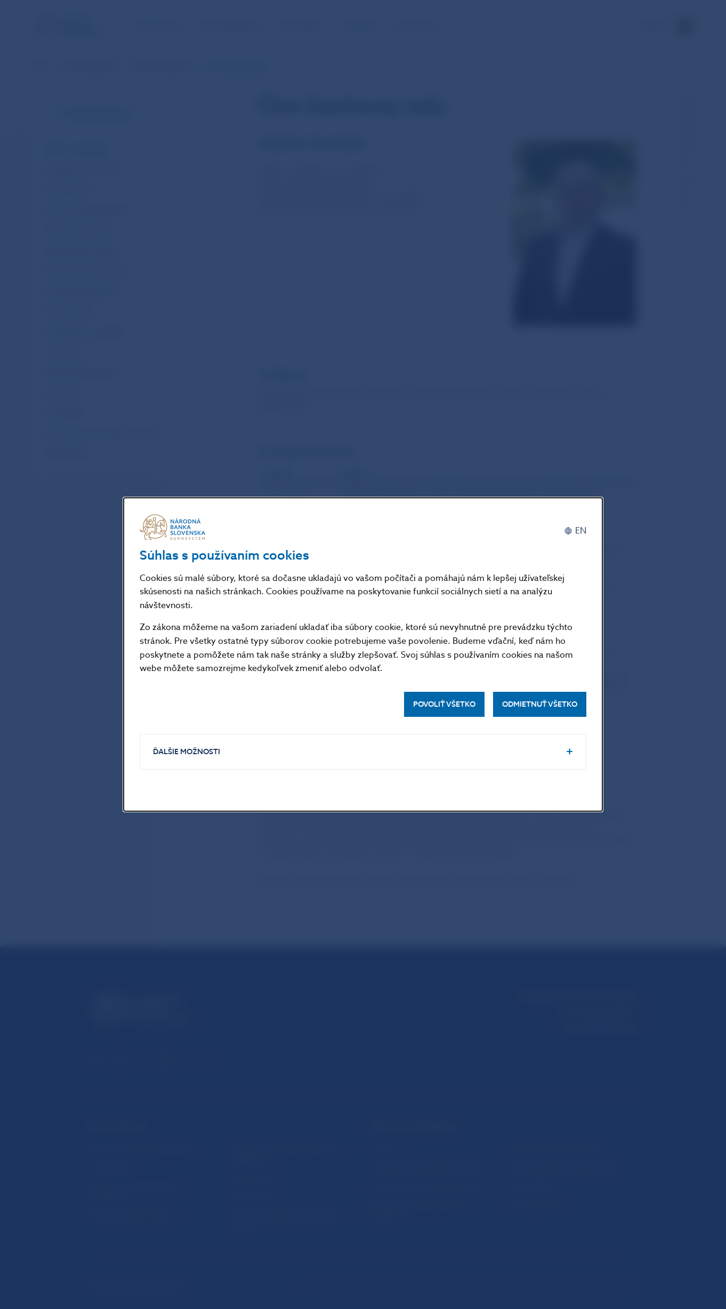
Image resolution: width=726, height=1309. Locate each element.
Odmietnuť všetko (539, 704)
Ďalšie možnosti (186, 751)
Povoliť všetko (444, 704)
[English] (575, 531)
